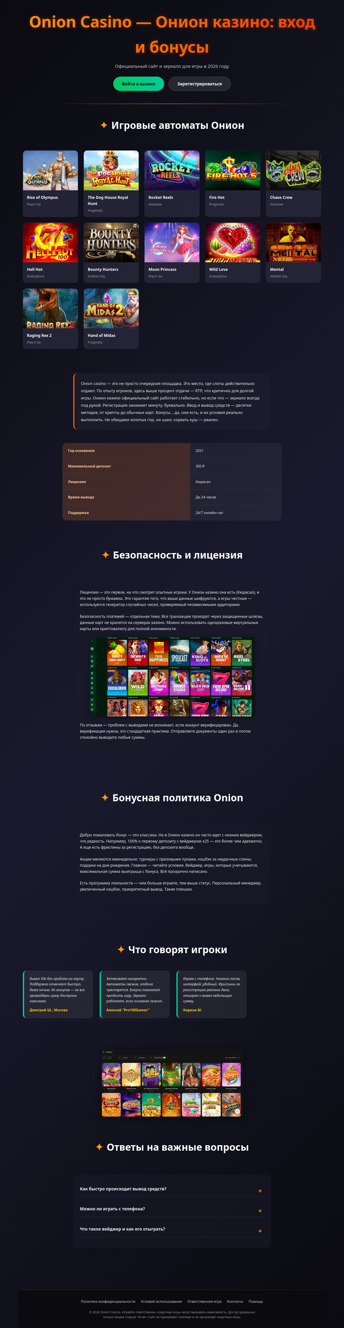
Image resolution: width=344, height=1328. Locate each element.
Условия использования (161, 1301)
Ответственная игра (204, 1301)
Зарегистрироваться (199, 84)
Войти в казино (138, 84)
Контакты (235, 1301)
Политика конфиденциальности (108, 1301)
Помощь (256, 1301)
